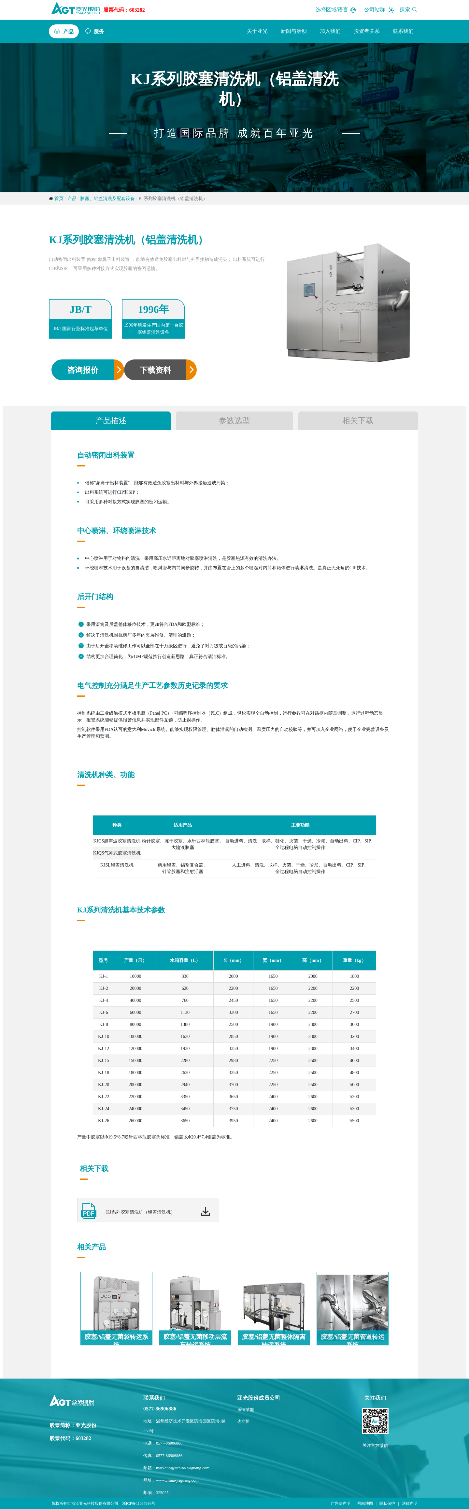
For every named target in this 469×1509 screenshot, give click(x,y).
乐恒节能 (245, 1410)
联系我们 (403, 31)
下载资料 (155, 370)
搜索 (409, 9)
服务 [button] (99, 31)
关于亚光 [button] (257, 31)
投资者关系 (367, 31)
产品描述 (111, 420)
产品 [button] (68, 31)
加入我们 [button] (330, 31)
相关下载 (358, 420)
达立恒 (243, 1421)
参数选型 (234, 420)
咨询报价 (82, 370)
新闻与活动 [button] (294, 31)
